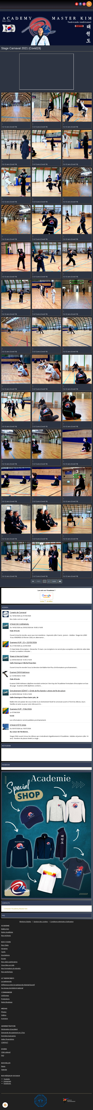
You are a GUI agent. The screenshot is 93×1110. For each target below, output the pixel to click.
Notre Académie (7, 932)
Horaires (4, 948)
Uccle (42, 601)
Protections (5, 999)
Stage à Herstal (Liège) (19, 656)
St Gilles (50, 601)
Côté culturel (5, 1052)
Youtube (7, 1079)
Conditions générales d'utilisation (62, 921)
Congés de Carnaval (18, 612)
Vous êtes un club (7, 965)
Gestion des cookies (41, 921)
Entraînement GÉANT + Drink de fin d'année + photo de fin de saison (37, 691)
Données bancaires (8, 1036)
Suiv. (54, 581)
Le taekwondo (6, 981)
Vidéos (3, 1015)
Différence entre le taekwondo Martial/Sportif (18, 985)
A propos (4, 1018)
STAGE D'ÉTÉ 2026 (18, 725)
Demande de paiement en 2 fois (13, 1032)
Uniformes (5, 995)
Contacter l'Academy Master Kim (15, 909)
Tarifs (3, 952)
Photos (3, 1012)
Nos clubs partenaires (9, 962)
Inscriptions (5, 955)
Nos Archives (6, 935)
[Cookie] (5, 1105)
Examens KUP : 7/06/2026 (21, 709)
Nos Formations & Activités (11, 968)
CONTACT (4, 1042)
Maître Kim (5, 929)
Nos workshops (7, 972)
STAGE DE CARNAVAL (19, 624)
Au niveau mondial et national (12, 988)
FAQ (2, 1055)
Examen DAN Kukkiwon (20, 672)
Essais (3, 958)
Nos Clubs (5, 945)
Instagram (7, 1081)
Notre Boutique (6, 1002)
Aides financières (7, 1039)
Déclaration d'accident (9, 1029)
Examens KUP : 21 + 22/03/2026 (23, 642)
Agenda (4, 1069)
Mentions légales (25, 921)
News (3, 1066)
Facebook (7, 1083)
